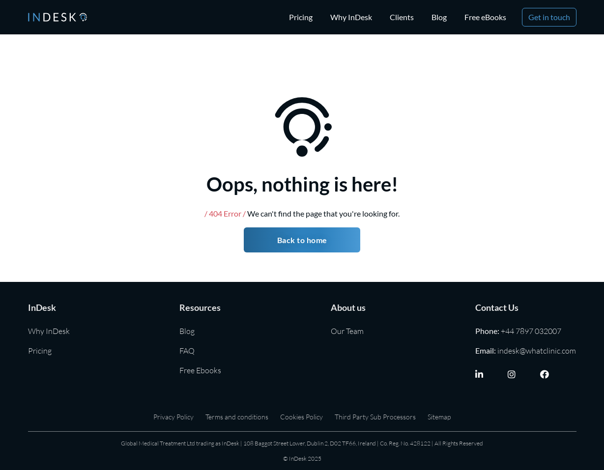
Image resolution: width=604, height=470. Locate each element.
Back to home (302, 240)
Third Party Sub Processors (375, 417)
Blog (439, 17)
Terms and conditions (236, 417)
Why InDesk (351, 17)
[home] (57, 17)
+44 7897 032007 (531, 331)
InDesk (42, 307)
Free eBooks (485, 17)
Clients (402, 17)
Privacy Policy (173, 417)
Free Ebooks (200, 370)
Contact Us (496, 307)
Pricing (301, 17)
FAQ (187, 351)
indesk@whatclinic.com (536, 351)
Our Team (347, 331)
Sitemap (439, 417)
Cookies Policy (301, 417)
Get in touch (549, 17)
